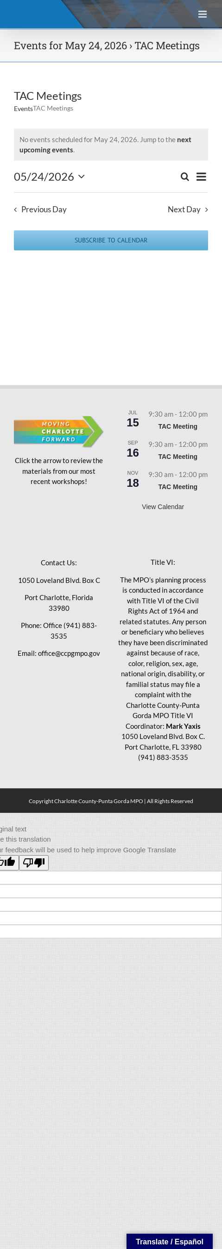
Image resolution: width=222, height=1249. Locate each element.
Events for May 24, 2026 (70, 45)
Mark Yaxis (183, 726)
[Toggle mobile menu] (203, 14)
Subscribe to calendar (111, 240)
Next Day (184, 209)
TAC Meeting (177, 426)
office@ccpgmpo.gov (69, 653)
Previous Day (44, 209)
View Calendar (163, 506)
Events (23, 108)
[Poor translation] (34, 862)
